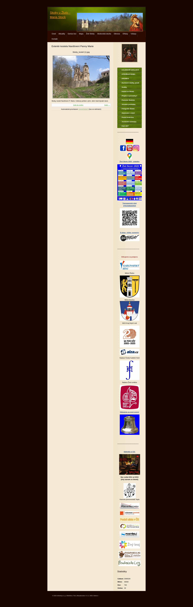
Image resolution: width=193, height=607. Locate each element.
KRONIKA (125, 78)
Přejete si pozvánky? (129, 96)
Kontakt (55, 39)
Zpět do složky (78, 105)
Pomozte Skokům (128, 100)
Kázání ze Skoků (128, 91)
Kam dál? (125, 126)
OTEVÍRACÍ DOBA (128, 74)
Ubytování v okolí (128, 113)
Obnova (117, 34)
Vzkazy (133, 34)
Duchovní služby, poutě (130, 83)
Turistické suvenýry (129, 122)
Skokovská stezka (104, 34)
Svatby (124, 87)
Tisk (74, 595)
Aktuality (61, 34)
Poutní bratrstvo (128, 117)
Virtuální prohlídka (128, 104)
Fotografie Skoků (128, 109)
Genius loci (72, 34)
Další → (107, 105)
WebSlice (69, 595)
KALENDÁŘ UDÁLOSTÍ (130, 70)
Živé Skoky (90, 34)
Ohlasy (125, 34)
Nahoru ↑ (96, 595)
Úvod (54, 34)
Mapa (81, 34)
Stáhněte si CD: (129, 452)
